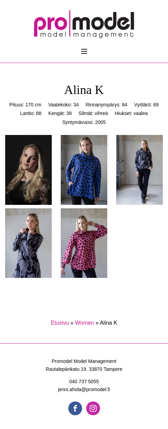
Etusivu (60, 323)
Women (84, 323)
